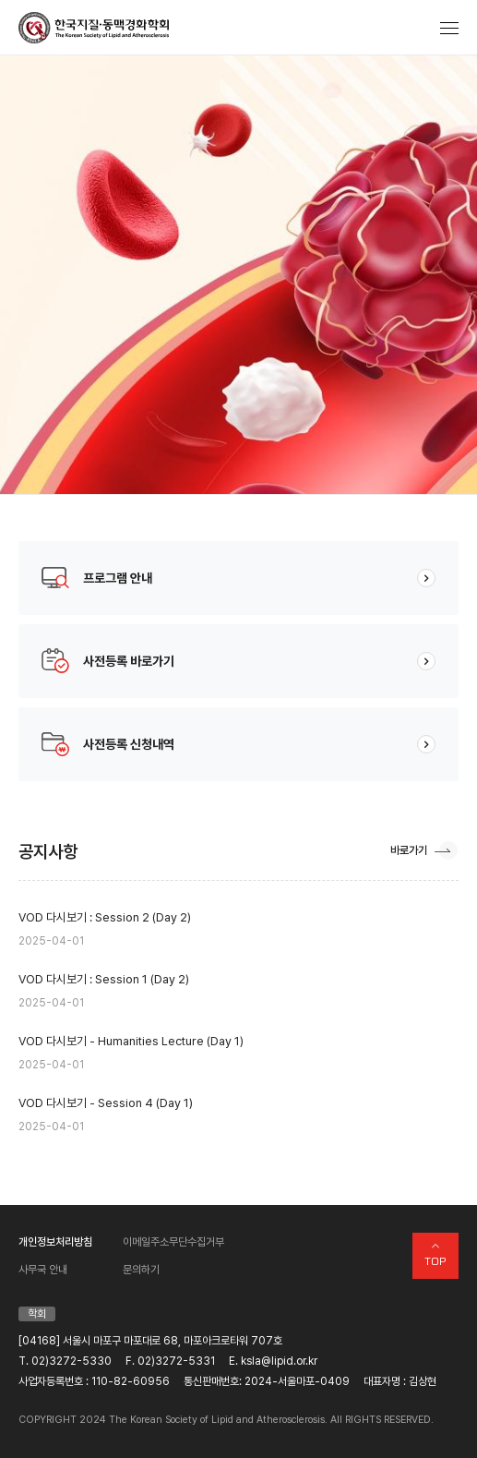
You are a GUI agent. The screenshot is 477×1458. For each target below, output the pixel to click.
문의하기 (141, 1269)
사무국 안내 (42, 1269)
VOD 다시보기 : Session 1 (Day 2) (238, 992)
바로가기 (408, 850)
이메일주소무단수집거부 (173, 1241)
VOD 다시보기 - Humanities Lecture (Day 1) (238, 1054)
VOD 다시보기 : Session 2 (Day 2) (238, 930)
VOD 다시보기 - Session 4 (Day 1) (238, 1116)
